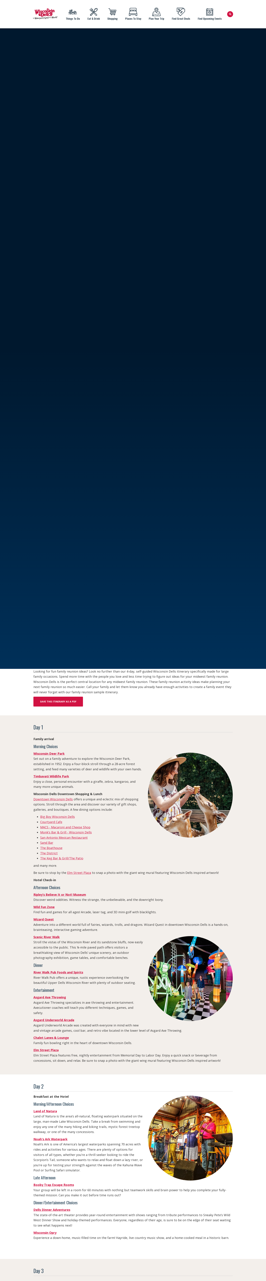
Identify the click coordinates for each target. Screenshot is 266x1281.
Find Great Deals (181, 14)
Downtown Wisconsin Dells (53, 799)
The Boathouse (51, 848)
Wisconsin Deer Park (49, 753)
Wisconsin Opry (44, 1233)
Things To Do (73, 14)
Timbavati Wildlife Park (51, 776)
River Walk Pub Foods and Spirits (58, 972)
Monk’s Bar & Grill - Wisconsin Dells (66, 832)
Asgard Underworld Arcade (53, 1020)
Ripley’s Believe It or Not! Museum (59, 895)
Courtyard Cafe (51, 822)
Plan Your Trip (156, 14)
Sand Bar (46, 843)
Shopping (112, 14)
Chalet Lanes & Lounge (51, 1038)
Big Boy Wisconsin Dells (57, 817)
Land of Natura (45, 1111)
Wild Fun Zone (44, 907)
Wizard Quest (43, 919)
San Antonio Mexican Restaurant (64, 838)
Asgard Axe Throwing (49, 997)
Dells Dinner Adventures (51, 1210)
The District (49, 853)
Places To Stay (133, 14)
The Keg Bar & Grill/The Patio (61, 858)
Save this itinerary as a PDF (58, 701)
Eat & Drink (93, 14)
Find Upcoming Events (210, 14)
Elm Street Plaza (79, 873)
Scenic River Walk (46, 937)
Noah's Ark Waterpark (50, 1139)
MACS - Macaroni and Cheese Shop (65, 827)
